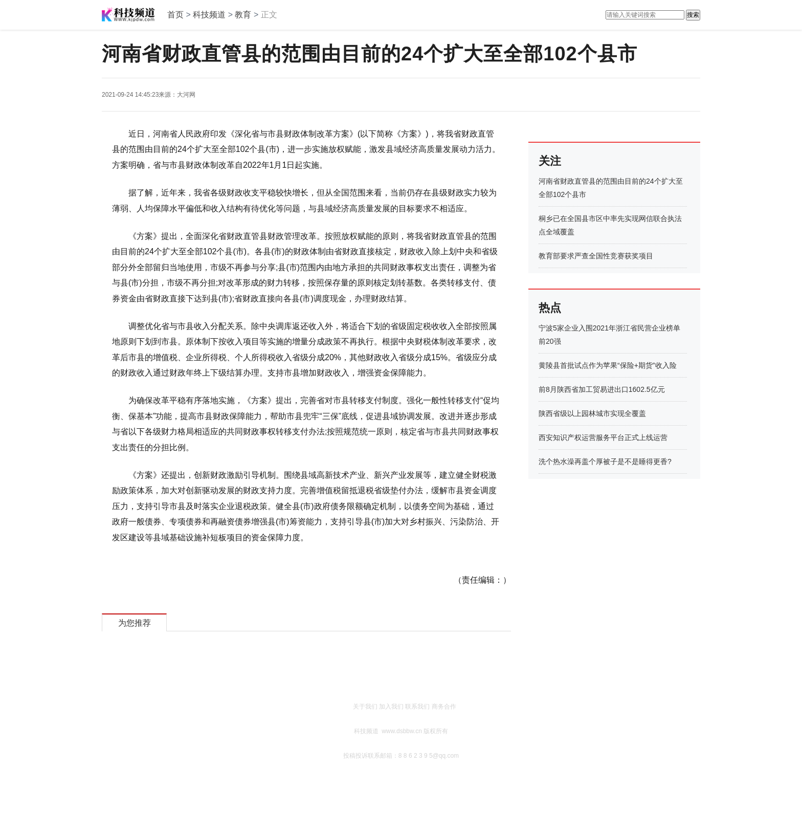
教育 (243, 14)
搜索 (693, 14)
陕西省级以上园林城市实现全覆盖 (592, 413)
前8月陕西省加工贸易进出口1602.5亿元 (602, 389)
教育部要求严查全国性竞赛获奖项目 (596, 256)
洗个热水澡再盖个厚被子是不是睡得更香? (605, 461)
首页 (175, 14)
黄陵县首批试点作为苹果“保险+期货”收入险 (608, 365)
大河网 (186, 94)
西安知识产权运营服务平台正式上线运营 (603, 437)
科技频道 (209, 14)
